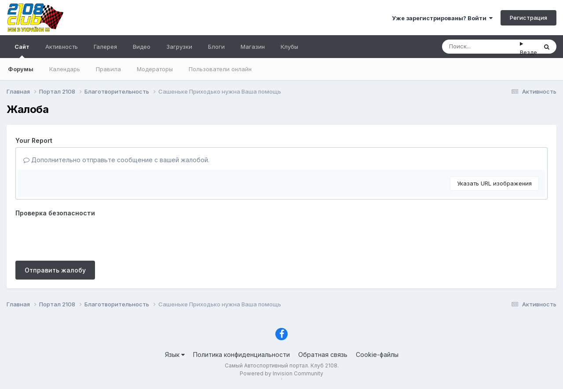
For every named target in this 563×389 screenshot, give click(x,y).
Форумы (20, 69)
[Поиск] (481, 47)
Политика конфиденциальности (241, 354)
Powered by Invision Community (281, 373)
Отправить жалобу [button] (55, 270)
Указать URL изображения (494, 183)
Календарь (64, 69)
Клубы (289, 46)
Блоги (216, 46)
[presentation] (82, 237)
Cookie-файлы (377, 354)
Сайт (22, 50)
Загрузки (179, 46)
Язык (175, 354)
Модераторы (155, 69)
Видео (141, 46)
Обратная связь (322, 354)
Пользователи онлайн (220, 69)
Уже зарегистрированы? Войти (442, 18)
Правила (108, 69)
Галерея (105, 46)
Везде (528, 52)
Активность (61, 46)
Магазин (253, 46)
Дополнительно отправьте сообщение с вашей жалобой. (116, 160)
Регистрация (528, 17)
